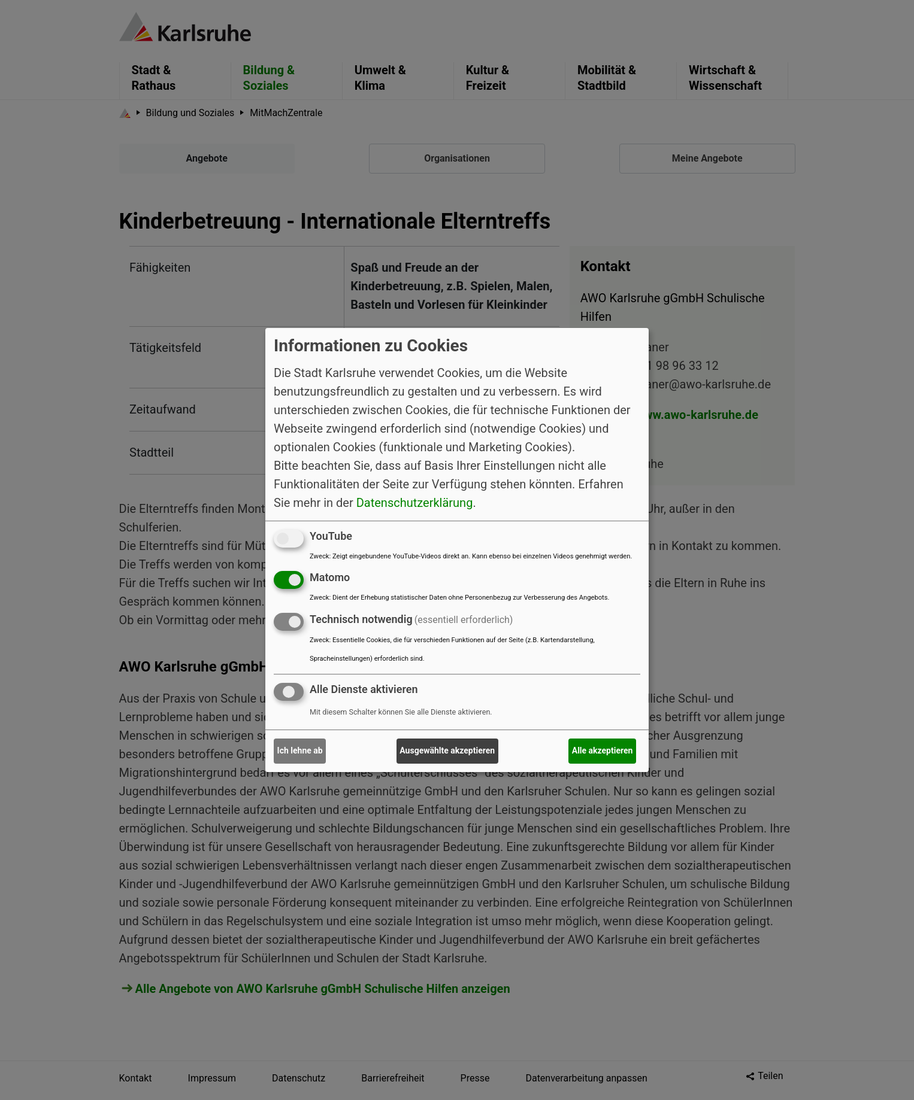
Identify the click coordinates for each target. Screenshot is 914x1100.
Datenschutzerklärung (414, 502)
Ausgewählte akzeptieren (447, 750)
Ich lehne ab (300, 750)
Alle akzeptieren (602, 750)
